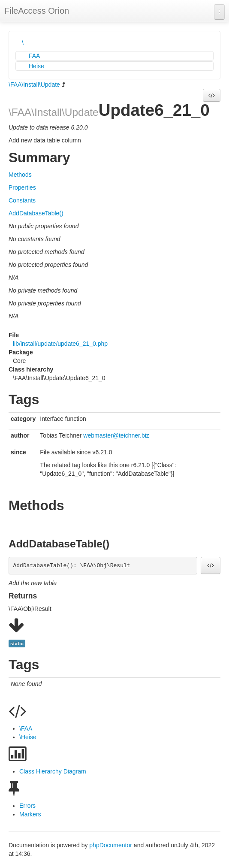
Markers (30, 814)
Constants (22, 200)
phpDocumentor (111, 845)
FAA (34, 55)
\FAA (25, 728)
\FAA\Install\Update (34, 84)
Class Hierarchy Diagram (52, 771)
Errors (27, 805)
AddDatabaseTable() (36, 213)
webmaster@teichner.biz (116, 435)
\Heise (27, 737)
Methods (20, 174)
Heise (36, 66)
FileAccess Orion (36, 10)
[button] (211, 95)
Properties (22, 187)
